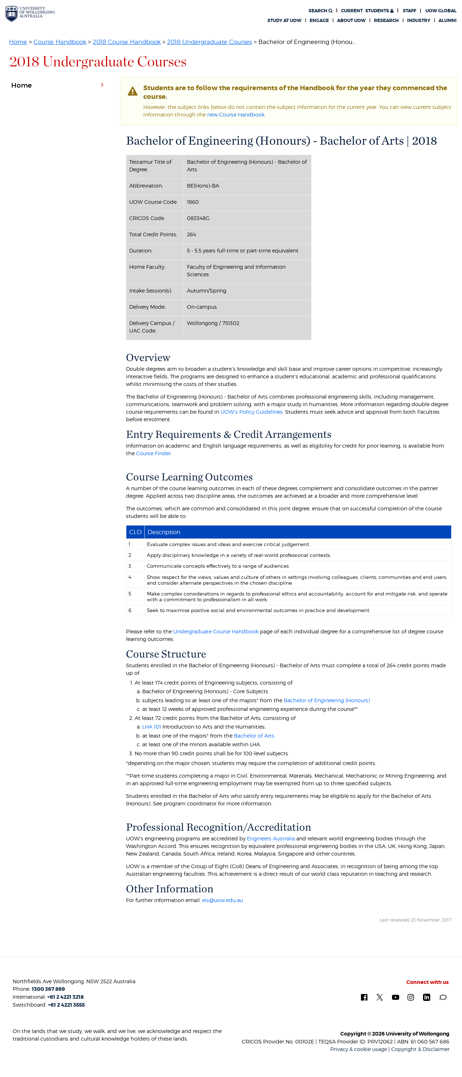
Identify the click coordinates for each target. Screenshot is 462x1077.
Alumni (448, 20)
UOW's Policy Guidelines (252, 412)
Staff (409, 11)
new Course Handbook (236, 114)
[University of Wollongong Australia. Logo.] (30, 14)
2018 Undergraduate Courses (209, 41)
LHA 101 (151, 727)
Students (367, 11)
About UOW (351, 20)
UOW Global (441, 11)
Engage (319, 20)
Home (18, 41)
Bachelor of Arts (254, 736)
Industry (418, 20)
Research (386, 20)
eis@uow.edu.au (222, 900)
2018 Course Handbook (127, 41)
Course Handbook (60, 41)
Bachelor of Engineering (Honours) (327, 700)
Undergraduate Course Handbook (215, 631)
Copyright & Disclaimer (420, 1049)
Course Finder (153, 453)
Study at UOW (284, 20)
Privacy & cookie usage (358, 1049)
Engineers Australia (271, 838)
